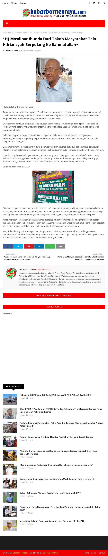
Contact (22, 3)
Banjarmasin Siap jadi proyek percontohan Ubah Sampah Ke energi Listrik (57, 479)
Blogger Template (20, 553)
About (14, 3)
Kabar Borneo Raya (13, 50)
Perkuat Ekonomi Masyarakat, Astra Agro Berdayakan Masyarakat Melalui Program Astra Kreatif (62, 424)
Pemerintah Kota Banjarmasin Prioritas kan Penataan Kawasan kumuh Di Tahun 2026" (60, 508)
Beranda (6, 33)
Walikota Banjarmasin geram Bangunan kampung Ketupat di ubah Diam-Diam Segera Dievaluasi (59, 452)
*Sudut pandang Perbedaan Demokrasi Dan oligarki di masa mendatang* (56, 465)
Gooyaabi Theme (50, 553)
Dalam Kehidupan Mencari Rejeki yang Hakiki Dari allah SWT (50, 493)
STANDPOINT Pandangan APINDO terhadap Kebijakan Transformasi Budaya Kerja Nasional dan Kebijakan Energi (61, 410)
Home (5, 3)
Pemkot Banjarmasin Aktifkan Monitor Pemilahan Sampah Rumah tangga (56, 437)
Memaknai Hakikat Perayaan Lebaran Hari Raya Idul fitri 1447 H (52, 521)
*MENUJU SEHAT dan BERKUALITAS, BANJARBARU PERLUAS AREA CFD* (56, 395)
